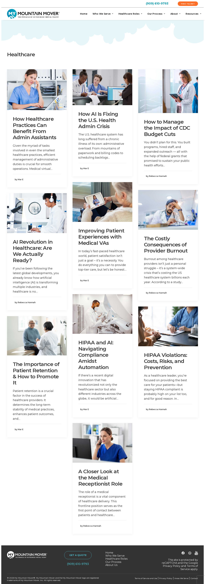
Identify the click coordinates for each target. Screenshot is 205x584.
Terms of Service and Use (146, 578)
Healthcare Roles (130, 13)
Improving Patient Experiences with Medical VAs (101, 236)
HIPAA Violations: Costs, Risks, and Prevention (165, 361)
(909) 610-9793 (157, 3)
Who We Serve (103, 13)
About (175, 13)
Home (83, 13)
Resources (193, 13)
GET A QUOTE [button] (77, 555)
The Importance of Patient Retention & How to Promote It (36, 373)
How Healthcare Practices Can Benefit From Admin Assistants (34, 128)
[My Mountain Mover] (33, 14)
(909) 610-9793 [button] (78, 564)
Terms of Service (189, 568)
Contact (194, 578)
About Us (111, 565)
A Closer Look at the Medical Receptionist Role (100, 477)
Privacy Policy (171, 566)
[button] (37, 89)
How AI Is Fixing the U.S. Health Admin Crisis (98, 120)
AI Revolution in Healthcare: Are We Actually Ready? (33, 251)
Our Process (156, 13)
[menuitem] (161, 3)
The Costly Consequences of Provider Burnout (166, 244)
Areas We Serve (181, 578)
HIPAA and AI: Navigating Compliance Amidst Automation (95, 354)
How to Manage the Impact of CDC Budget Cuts (167, 128)
